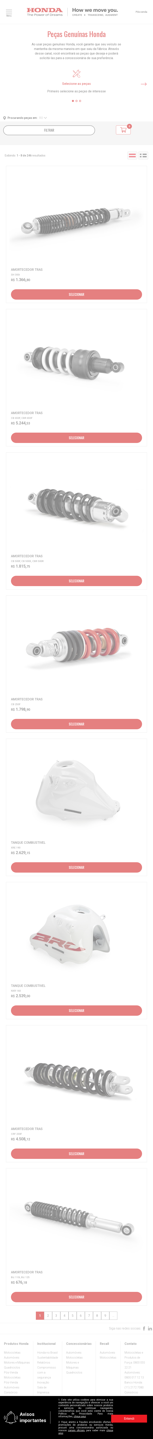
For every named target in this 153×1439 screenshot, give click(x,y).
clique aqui (80, 1416)
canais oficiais (76, 1430)
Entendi (129, 1418)
